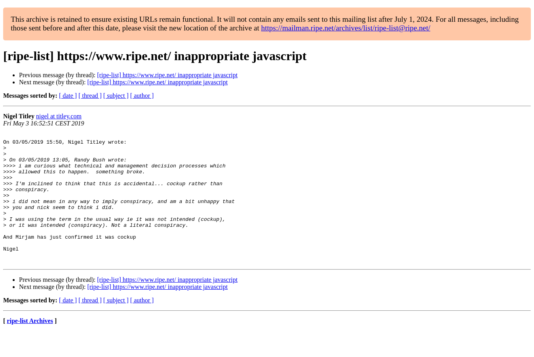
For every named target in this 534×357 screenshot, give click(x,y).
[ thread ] (90, 95)
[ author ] (142, 95)
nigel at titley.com (59, 116)
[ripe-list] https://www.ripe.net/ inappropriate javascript (167, 75)
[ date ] (68, 95)
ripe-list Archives (30, 347)
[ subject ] (116, 95)
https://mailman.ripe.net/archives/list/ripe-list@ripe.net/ (345, 28)
